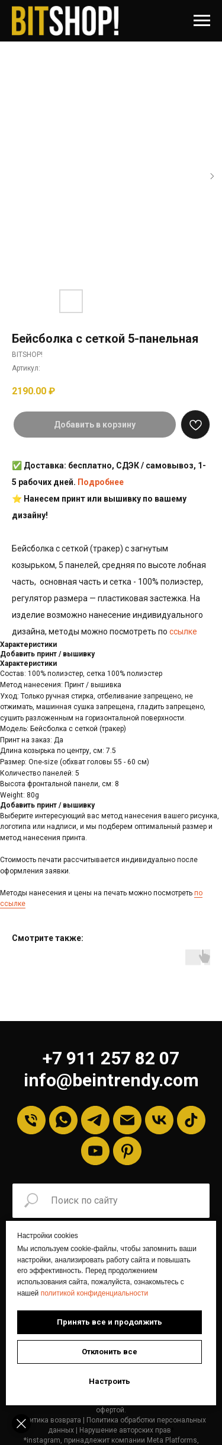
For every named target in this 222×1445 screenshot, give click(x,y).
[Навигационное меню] (202, 21)
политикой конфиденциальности (94, 1293)
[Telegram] (95, 1120)
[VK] (159, 1120)
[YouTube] (95, 1151)
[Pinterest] (127, 1151)
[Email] (127, 1120)
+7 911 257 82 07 (111, 1058)
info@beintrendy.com (111, 1080)
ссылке (183, 631)
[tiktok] (191, 1120)
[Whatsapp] (63, 1120)
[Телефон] (31, 1120)
